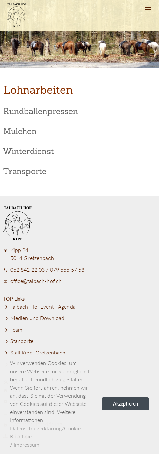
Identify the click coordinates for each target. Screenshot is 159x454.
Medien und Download (33, 318)
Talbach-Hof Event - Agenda (39, 306)
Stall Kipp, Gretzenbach (34, 352)
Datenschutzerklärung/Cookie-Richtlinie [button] (46, 432)
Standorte (18, 341)
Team (12, 329)
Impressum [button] (26, 444)
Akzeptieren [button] (125, 404)
